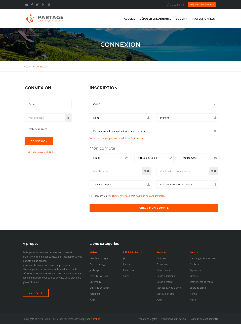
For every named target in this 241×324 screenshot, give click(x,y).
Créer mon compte (154, 207)
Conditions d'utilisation (173, 318)
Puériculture (129, 269)
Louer (180, 18)
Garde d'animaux (165, 275)
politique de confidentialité (150, 195)
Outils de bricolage (100, 287)
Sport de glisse (198, 287)
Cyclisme (194, 263)
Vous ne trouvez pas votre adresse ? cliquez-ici (117, 137)
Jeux (125, 257)
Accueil (129, 18)
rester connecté (37, 128)
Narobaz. (96, 318)
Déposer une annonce (202, 4)
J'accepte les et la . (129, 195)
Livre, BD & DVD (99, 275)
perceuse (54, 264)
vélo (48, 268)
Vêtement (95, 293)
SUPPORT (36, 292)
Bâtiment (161, 257)
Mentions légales (148, 318)
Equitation (195, 269)
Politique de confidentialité (204, 318)
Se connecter (176, 4)
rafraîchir (27, 273)
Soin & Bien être (165, 293)
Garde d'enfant (164, 281)
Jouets (126, 263)
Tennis (193, 293)
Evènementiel (163, 269)
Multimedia (96, 281)
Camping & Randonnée (202, 257)
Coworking (162, 263)
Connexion (39, 140)
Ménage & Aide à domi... (169, 287)
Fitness (194, 275)
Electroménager (98, 263)
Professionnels (203, 18)
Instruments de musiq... (202, 281)
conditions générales (118, 195)
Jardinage (95, 269)
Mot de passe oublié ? (40, 151)
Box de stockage (99, 257)
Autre (92, 299)
